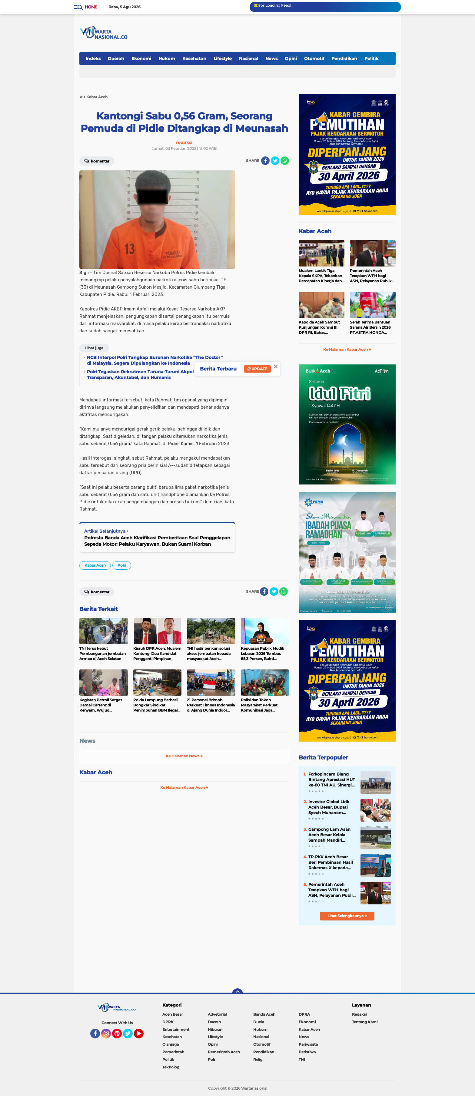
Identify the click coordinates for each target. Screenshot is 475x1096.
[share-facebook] (265, 160)
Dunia (258, 1022)
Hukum (166, 58)
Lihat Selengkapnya (347, 915)
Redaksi (359, 1014)
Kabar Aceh (95, 565)
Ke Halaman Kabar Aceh (184, 787)
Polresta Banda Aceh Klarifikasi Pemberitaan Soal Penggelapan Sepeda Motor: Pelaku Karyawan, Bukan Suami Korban (157, 541)
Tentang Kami (364, 1022)
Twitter (130, 1036)
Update (257, 369)
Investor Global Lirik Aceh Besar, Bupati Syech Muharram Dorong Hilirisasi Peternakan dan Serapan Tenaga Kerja (330, 807)
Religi (258, 1059)
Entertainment (175, 1029)
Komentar (96, 160)
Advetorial (217, 1014)
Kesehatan (194, 58)
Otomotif (314, 58)
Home (91, 7)
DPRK (168, 1022)
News (271, 58)
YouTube (143, 1036)
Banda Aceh (264, 1014)
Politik (371, 58)
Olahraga (170, 1044)
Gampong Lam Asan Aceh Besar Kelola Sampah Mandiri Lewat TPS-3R (329, 835)
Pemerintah (173, 1052)
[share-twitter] (275, 160)
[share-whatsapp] (285, 160)
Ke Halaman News (184, 756)
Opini (291, 58)
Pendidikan (344, 58)
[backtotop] (237, 993)
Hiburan (215, 1029)
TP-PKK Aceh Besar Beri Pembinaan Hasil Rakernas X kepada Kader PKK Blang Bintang (330, 862)
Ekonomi (141, 58)
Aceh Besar (172, 1014)
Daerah (116, 58)
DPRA (304, 1014)
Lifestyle (223, 58)
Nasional (248, 58)
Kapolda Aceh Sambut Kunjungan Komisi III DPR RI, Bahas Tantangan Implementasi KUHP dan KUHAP (321, 327)
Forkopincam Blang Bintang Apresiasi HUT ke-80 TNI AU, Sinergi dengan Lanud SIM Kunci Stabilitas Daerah (331, 780)
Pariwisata (308, 1044)
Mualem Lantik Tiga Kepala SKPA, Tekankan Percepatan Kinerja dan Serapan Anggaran (320, 275)
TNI (302, 1059)
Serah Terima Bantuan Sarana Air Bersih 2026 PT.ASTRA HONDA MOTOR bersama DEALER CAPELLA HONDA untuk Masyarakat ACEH (370, 327)
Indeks (93, 58)
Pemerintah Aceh (224, 1052)
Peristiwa (307, 1052)
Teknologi (171, 1067)
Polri (122, 565)
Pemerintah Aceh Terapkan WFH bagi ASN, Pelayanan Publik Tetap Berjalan (371, 275)
